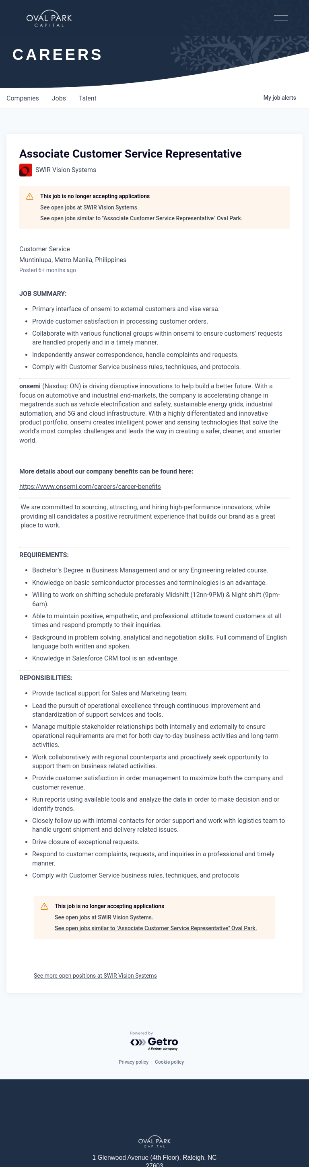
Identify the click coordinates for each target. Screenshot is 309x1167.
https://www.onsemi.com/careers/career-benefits (90, 486)
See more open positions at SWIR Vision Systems (95, 975)
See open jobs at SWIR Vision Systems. (89, 207)
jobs (59, 98)
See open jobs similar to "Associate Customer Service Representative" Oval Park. (141, 218)
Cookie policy (169, 1062)
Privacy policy (133, 1062)
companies (22, 98)
